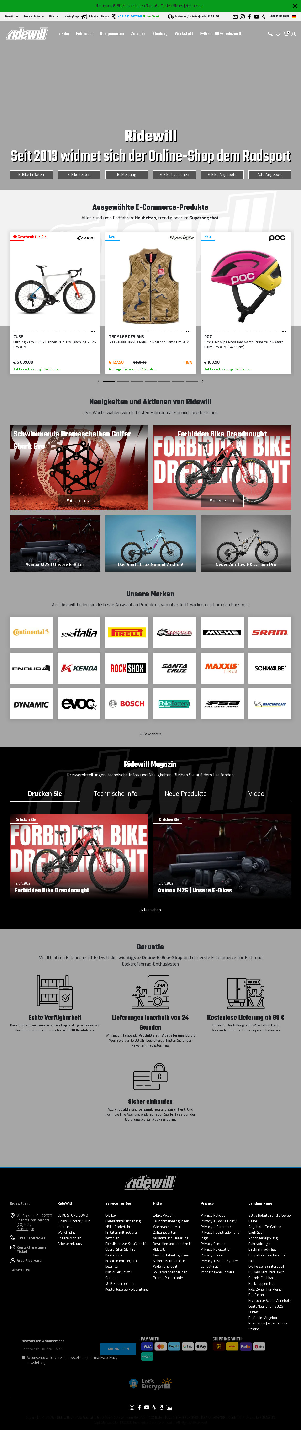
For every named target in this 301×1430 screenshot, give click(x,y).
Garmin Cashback (261, 1278)
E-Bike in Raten (31, 174)
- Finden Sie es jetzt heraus (181, 5)
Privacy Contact (213, 1244)
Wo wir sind (67, 1232)
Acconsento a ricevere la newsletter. (72, 1360)
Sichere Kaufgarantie (169, 1261)
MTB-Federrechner (120, 1283)
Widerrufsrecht (165, 1266)
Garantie (112, 1278)
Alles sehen (150, 910)
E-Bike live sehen (174, 174)
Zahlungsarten (164, 1232)
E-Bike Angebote (222, 174)
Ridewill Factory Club (74, 1221)
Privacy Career (212, 1255)
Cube (18, 336)
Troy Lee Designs (126, 336)
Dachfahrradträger (263, 1249)
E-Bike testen (79, 174)
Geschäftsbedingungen (171, 1255)
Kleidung (160, 34)
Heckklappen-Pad (261, 1283)
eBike (64, 34)
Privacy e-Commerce (217, 1227)
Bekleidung (126, 174)
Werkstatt (184, 34)
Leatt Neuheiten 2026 (265, 1306)
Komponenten (112, 34)
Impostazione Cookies (218, 1272)
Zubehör (138, 34)
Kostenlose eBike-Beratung (126, 1289)
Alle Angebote (270, 174)
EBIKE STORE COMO (73, 1215)
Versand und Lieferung (170, 1238)
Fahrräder (84, 34)
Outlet (253, 1312)
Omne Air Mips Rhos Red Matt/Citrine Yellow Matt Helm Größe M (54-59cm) (243, 345)
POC (208, 336)
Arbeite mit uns (70, 1244)
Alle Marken (150, 734)
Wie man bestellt (166, 1227)
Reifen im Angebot (262, 1318)
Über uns (65, 1227)
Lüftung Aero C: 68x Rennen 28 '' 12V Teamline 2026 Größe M (54, 345)
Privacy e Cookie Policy (219, 1221)
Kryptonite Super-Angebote (269, 1300)
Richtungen (25, 1229)
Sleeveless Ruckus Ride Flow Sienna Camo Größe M (149, 342)
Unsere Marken (69, 1238)
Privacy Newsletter (216, 1249)
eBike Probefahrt (118, 1227)
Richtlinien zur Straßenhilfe (126, 1244)
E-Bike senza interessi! (266, 1266)
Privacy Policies (213, 1215)
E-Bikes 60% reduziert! (220, 34)
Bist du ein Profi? (118, 1272)
